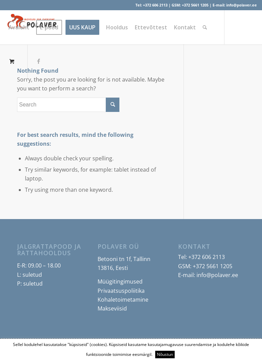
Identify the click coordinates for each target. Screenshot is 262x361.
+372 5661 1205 (195, 5)
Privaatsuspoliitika (121, 290)
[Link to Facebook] (38, 61)
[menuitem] (19, 27)
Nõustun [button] (165, 354)
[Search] (204, 27)
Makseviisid (112, 308)
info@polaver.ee (241, 5)
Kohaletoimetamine (123, 299)
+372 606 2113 (155, 5)
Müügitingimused (120, 281)
